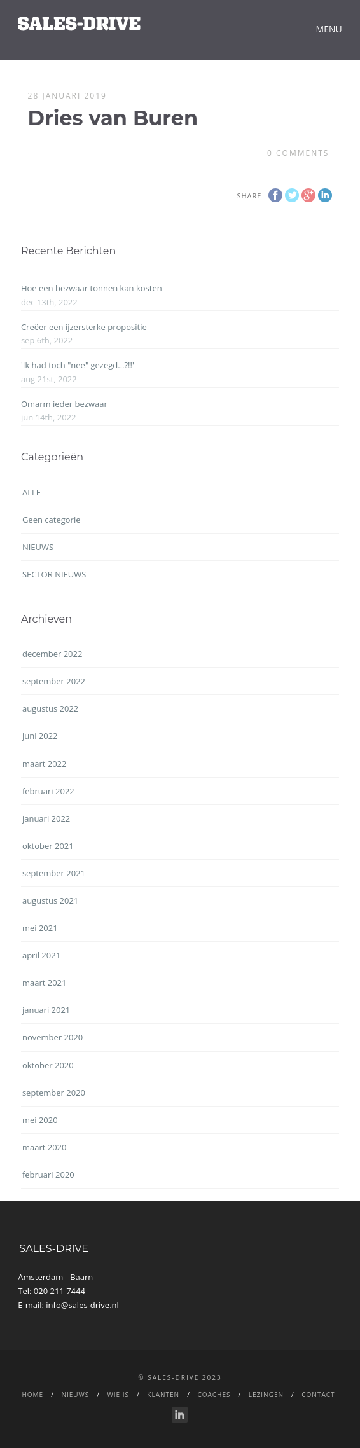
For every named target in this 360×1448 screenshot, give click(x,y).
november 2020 (52, 1037)
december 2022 (52, 653)
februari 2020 (48, 1174)
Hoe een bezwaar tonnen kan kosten (91, 288)
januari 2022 (46, 818)
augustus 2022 (50, 708)
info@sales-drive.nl (82, 1305)
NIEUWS (37, 547)
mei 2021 (40, 928)
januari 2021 (46, 1010)
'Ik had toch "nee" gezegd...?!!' (77, 365)
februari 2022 (48, 791)
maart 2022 (44, 763)
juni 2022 (40, 735)
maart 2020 (44, 1147)
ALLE (31, 492)
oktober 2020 (48, 1065)
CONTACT (318, 1394)
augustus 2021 (50, 900)
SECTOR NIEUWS (54, 574)
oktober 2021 (48, 846)
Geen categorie (51, 519)
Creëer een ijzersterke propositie (84, 327)
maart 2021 (44, 982)
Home (32, 1394)
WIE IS (118, 1394)
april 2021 (41, 955)
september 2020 (53, 1092)
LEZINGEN (266, 1394)
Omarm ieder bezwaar (64, 404)
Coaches (213, 1394)
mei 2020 (40, 1120)
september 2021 (53, 873)
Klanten (163, 1394)
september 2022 (53, 681)
